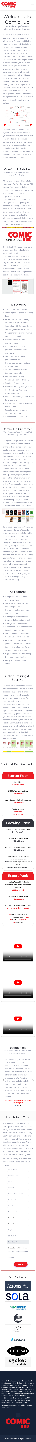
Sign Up (21, 1264)
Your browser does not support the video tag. (18, 946)
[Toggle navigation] (32, 5)
